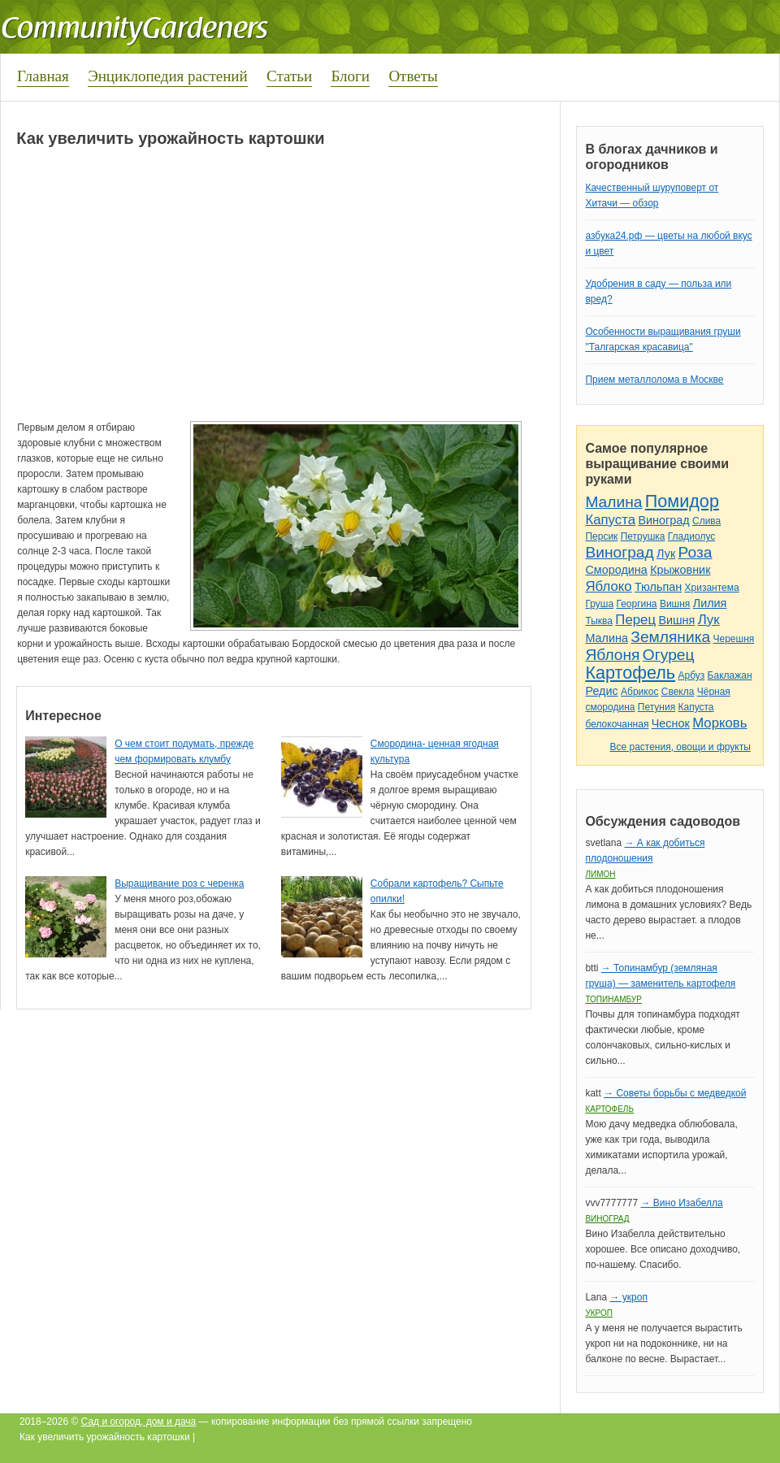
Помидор (682, 501)
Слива (706, 521)
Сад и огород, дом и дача (139, 1421)
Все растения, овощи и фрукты (679, 747)
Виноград (663, 520)
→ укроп (628, 1297)
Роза (695, 552)
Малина (613, 501)
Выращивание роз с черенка (179, 883)
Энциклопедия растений (168, 76)
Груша (599, 604)
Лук (665, 553)
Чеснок (671, 723)
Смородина (616, 569)
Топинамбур (613, 999)
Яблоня (612, 654)
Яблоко (608, 586)
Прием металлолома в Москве (654, 379)
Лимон (600, 874)
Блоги (350, 76)
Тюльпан (658, 586)
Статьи (289, 76)
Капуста (610, 519)
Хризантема (712, 587)
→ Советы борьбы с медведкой (675, 1093)
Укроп (599, 1313)
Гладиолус (691, 536)
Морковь (719, 723)
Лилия (710, 603)
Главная (43, 76)
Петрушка (643, 536)
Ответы (412, 76)
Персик (601, 536)
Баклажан (730, 675)
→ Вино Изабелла (681, 1203)
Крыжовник (680, 569)
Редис (601, 690)
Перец (635, 619)
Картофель (630, 672)
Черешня (734, 639)
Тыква (599, 621)
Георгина (636, 604)
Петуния (656, 707)
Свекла (678, 691)
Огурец (669, 654)
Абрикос (639, 691)
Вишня (675, 604)
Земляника (670, 636)
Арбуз (691, 675)
